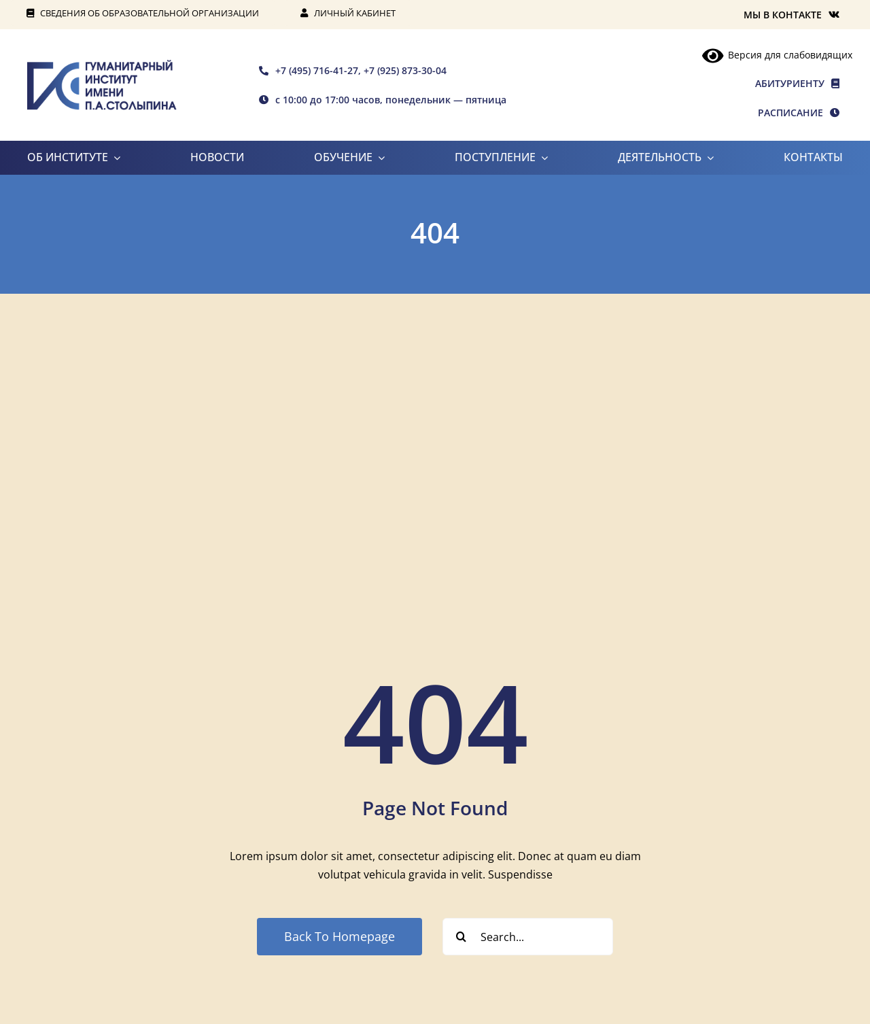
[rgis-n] (102, 65)
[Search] (461, 936)
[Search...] (527, 936)
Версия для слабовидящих (777, 54)
